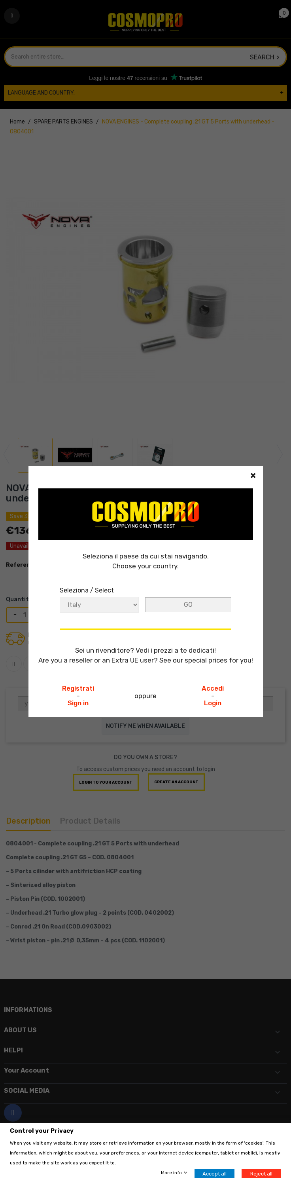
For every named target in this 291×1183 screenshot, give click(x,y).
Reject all (261, 1174)
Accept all (214, 1174)
